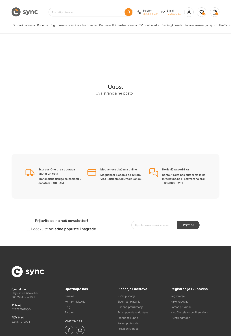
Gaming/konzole (153, 26)
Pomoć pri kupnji (181, 307)
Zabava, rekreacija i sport (178, 26)
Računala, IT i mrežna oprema (105, 26)
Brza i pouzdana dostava (132, 312)
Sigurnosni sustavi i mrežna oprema (65, 26)
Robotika (38, 26)
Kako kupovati (179, 301)
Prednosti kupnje (128, 318)
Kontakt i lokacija (75, 301)
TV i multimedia (133, 26)
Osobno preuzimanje (130, 307)
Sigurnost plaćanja (128, 301)
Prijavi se (188, 225)
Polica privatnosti (127, 328)
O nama (69, 296)
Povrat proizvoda (127, 323)
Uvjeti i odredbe (180, 318)
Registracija (178, 296)
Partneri (69, 312)
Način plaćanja (126, 296)
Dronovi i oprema (22, 26)
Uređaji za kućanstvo (207, 26)
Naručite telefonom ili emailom (189, 312)
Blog (67, 307)
